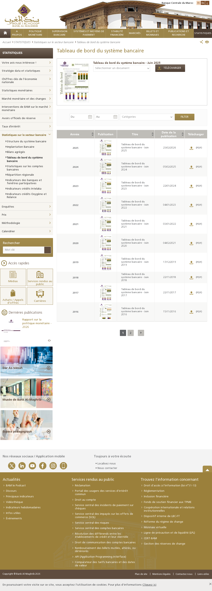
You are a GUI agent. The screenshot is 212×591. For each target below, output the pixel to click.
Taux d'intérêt (11, 126)
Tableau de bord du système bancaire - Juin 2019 (135, 262)
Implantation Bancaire (20, 147)
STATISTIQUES (22, 42)
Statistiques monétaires (17, 90)
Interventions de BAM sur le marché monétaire (25, 109)
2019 (75, 262)
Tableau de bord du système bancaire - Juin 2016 (135, 311)
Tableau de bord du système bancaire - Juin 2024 (135, 166)
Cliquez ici (149, 584)
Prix (4, 215)
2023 (75, 185)
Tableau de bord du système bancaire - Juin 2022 (135, 205)
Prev (48, 340)
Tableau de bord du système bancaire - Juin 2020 (135, 243)
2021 (75, 224)
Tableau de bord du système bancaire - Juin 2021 (135, 224)
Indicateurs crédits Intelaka (24, 188)
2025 (75, 147)
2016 (75, 311)
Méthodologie (11, 223)
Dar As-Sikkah (12, 368)
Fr (199, 2)
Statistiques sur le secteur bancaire (53, 42)
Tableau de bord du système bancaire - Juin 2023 (135, 185)
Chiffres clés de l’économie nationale (19, 81)
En (203, 2)
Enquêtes (8, 206)
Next (50, 340)
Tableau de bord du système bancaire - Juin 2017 (135, 292)
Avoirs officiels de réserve (19, 118)
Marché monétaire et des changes (24, 99)
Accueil (6, 42)
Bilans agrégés (16, 152)
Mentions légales (161, 574)
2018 (75, 277)
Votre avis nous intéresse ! (19, 63)
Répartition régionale (20, 175)
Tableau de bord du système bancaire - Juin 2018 (135, 277)
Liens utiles (203, 574)
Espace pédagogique (17, 431)
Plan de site (141, 574)
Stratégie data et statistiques (21, 71)
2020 (75, 243)
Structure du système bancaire (26, 141)
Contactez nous (184, 574)
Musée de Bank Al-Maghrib (21, 399)
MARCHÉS (135, 33)
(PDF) (199, 148)
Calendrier (8, 231)
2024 (75, 166)
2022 (75, 205)
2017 (75, 292)
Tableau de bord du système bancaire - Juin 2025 (126, 63)
